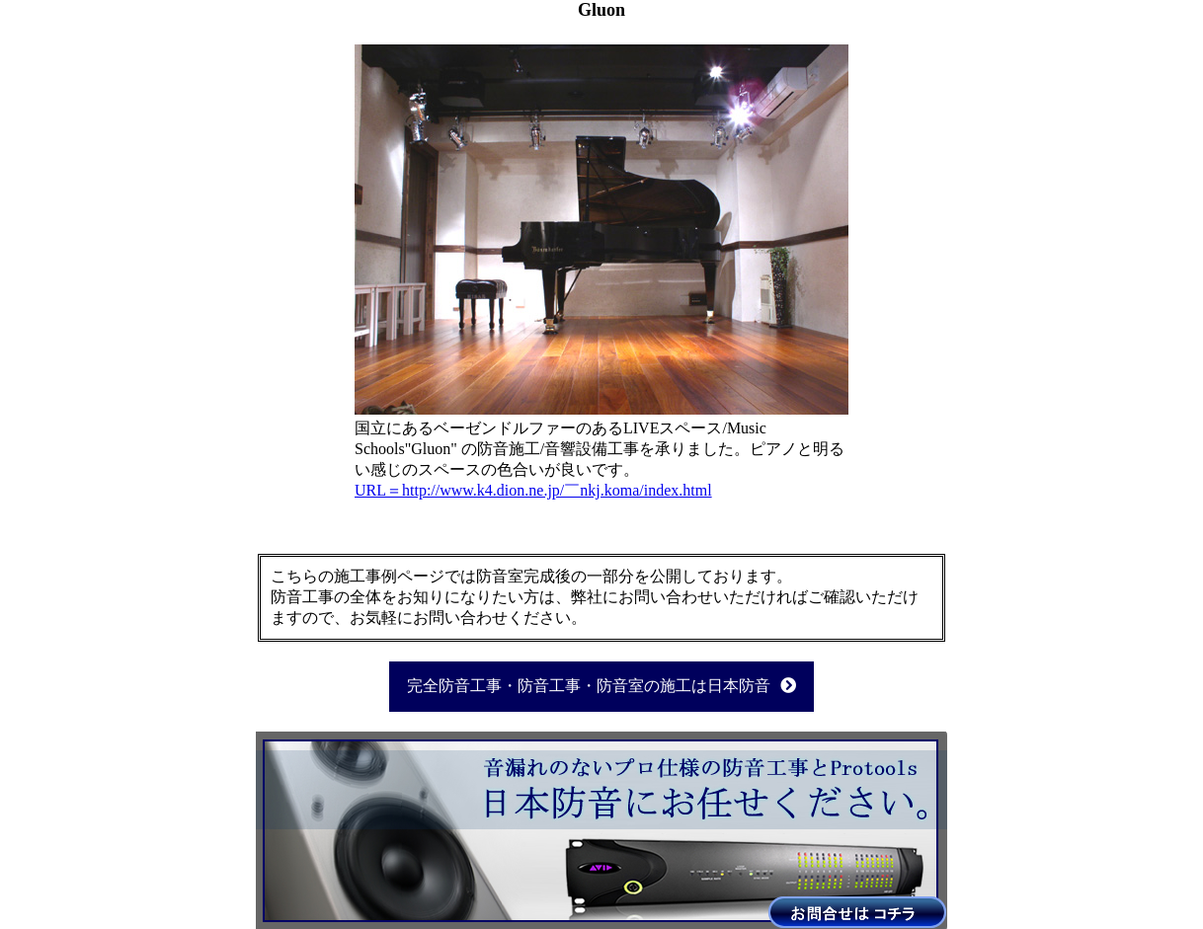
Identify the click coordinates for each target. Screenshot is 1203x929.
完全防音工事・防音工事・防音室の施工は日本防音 (601, 685)
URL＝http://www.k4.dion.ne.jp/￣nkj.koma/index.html (533, 490)
